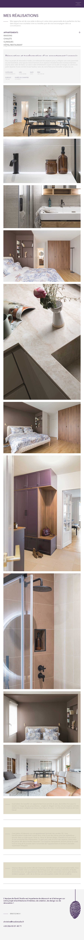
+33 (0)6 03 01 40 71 (12, 926)
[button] (78, 4)
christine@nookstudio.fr (13, 921)
